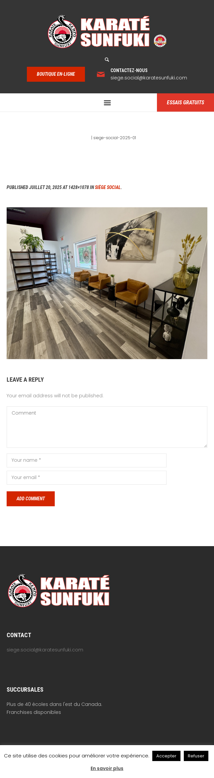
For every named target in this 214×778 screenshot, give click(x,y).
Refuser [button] (196, 756)
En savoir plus (107, 768)
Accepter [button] (166, 756)
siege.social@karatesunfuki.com (148, 77)
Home (84, 138)
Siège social (108, 187)
